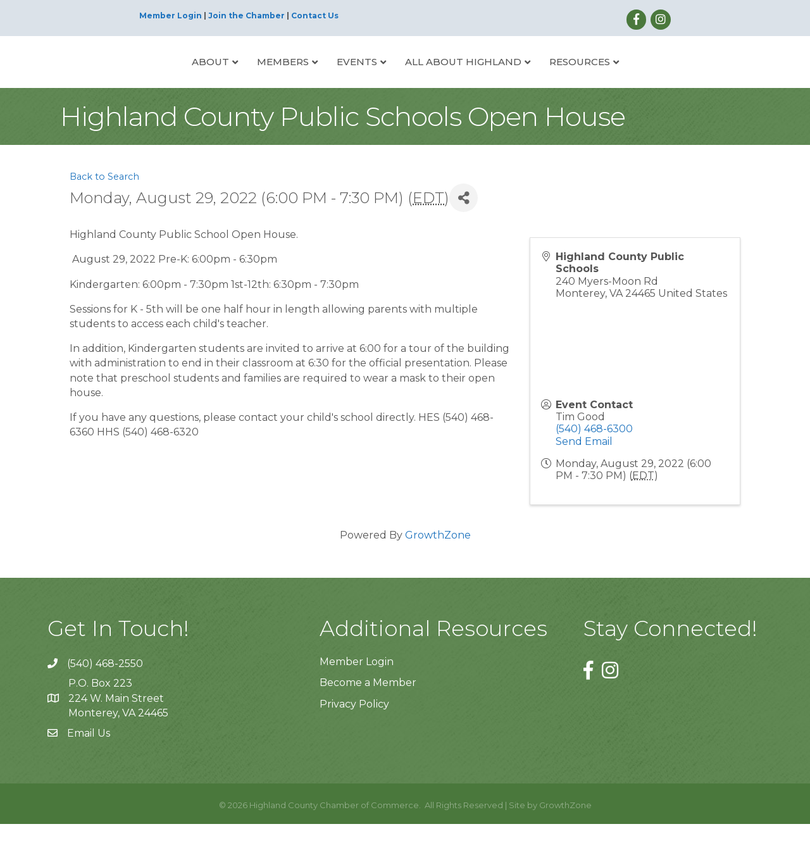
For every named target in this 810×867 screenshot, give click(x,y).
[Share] (463, 241)
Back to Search (104, 219)
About (163, 82)
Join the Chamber (246, 15)
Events (309, 82)
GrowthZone (438, 578)
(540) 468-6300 (594, 472)
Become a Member (368, 726)
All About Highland (510, 82)
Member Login (170, 15)
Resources (627, 82)
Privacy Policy (354, 746)
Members (235, 82)
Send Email (584, 484)
